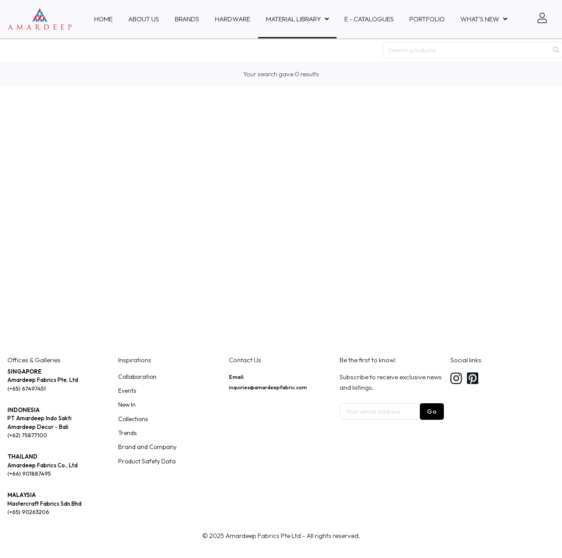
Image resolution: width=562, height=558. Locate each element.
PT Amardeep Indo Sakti (39, 418)
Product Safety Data (147, 461)
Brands (187, 19)
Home (103, 19)
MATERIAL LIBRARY (293, 19)
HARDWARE (232, 19)
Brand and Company (147, 447)
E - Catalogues (369, 19)
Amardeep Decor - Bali (37, 426)
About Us (143, 19)
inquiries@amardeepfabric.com (268, 387)
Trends (127, 433)
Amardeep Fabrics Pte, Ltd (42, 379)
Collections (133, 419)
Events (127, 391)
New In (127, 404)
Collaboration (137, 377)
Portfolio (427, 19)
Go (432, 411)
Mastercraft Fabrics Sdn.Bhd (44, 503)
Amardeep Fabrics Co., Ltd (42, 465)
